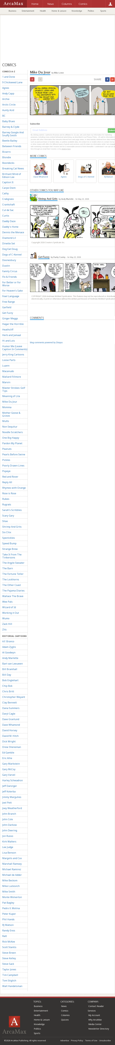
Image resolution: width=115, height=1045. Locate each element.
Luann (5, 365)
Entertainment (28, 10)
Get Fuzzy (7, 313)
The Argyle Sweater (13, 562)
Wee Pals (7, 601)
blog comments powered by (46, 342)
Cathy (5, 193)
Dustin (6, 265)
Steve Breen (9, 952)
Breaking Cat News (13, 168)
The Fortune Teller (13, 574)
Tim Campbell (10, 975)
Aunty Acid (8, 110)
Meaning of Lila (11, 396)
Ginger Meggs (10, 318)
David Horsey (9, 730)
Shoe (5, 521)
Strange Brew (10, 549)
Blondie (6, 157)
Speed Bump (9, 543)
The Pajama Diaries (13, 590)
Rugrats (6, 504)
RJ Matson (8, 925)
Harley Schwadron (12, 780)
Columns (65, 1015)
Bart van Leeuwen (12, 663)
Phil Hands (8, 919)
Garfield (6, 307)
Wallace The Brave (12, 596)
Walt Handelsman (12, 986)
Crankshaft (8, 204)
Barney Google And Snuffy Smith (13, 134)
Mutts (5, 421)
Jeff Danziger (9, 786)
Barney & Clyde (10, 126)
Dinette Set (8, 243)
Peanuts (7, 449)
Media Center (95, 1024)
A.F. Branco (8, 641)
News (64, 1006)
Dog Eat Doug (10, 249)
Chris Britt (8, 691)
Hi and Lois (8, 340)
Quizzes (65, 1019)
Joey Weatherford (12, 808)
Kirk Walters (9, 841)
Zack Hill (7, 624)
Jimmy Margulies (11, 797)
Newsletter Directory (98, 1028)
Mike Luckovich (11, 886)
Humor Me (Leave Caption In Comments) (14, 348)
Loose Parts (8, 360)
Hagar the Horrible (13, 324)
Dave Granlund (10, 719)
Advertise (64, 1040)
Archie (5, 99)
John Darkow (9, 825)
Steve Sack (8, 964)
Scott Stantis (9, 947)
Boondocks (8, 163)
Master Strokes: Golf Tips (13, 389)
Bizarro (6, 151)
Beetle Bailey (9, 140)
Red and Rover (10, 476)
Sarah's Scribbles (12, 510)
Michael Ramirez (11, 869)
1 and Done (8, 76)
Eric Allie (7, 758)
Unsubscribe (105, 1040)
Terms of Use (91, 1040)
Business (12, 10)
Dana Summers (10, 708)
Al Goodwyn (8, 652)
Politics (91, 10)
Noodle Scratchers (12, 432)
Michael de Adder (12, 875)
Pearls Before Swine (13, 454)
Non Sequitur (9, 426)
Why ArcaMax (95, 1019)
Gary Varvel (8, 774)
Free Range (8, 301)
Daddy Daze (9, 221)
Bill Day (6, 674)
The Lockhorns (10, 579)
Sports (103, 10)
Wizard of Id (9, 607)
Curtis (5, 215)
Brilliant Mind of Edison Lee (11, 175)
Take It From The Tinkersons (12, 556)
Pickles (6, 460)
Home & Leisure (59, 10)
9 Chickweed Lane (12, 82)
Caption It (7, 182)
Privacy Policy (77, 1040)
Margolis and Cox (12, 858)
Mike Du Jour (9, 401)
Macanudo (8, 371)
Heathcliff (7, 329)
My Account (94, 1015)
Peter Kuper (9, 913)
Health (43, 10)
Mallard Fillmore (11, 376)
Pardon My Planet (12, 443)
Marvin (6, 382)
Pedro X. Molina (11, 908)
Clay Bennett (9, 702)
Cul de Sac (8, 210)
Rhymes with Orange (14, 487)
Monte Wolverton (12, 897)
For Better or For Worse (11, 284)
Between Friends (11, 146)
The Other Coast (11, 585)
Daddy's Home (10, 226)
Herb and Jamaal (11, 335)
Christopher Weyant (13, 697)
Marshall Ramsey (12, 863)
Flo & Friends (9, 276)
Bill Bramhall (9, 669)
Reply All (7, 482)
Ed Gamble (8, 752)
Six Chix (6, 532)
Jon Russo (7, 836)
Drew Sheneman (11, 747)
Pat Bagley (8, 902)
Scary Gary (8, 515)
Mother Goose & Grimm (11, 414)
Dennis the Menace (13, 232)
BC (3, 115)
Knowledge (77, 10)
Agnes (5, 88)
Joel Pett (7, 802)
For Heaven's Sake (12, 290)
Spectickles (8, 537)
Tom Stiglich (9, 980)
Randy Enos (8, 930)
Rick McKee (8, 941)
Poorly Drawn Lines (13, 465)
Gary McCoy (8, 769)
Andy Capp (8, 93)
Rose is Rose (9, 493)
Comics (64, 1010)
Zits (4, 629)
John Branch (9, 813)
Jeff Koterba (9, 791)
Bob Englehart (10, 680)
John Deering (9, 830)
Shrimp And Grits (12, 526)
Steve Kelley (9, 958)
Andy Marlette (10, 658)
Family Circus (9, 271)
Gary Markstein (11, 763)
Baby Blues (8, 121)
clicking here (66, 149)
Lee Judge (7, 847)
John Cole (7, 819)
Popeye (6, 471)
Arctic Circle (9, 104)
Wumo (5, 618)
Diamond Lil (9, 238)
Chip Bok (7, 686)
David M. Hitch (10, 736)
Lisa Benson (9, 852)
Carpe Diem (9, 187)
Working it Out (10, 612)
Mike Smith (8, 891)
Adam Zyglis (9, 647)
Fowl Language (10, 296)
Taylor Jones (9, 969)
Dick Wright (9, 741)
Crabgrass (8, 199)
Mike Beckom (9, 880)
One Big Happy (10, 437)
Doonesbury (9, 260)
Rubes (5, 499)
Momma (6, 407)
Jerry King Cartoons (13, 354)
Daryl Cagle (8, 713)
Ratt (4, 936)
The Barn (7, 568)
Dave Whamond (11, 724)
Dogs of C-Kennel (12, 254)
